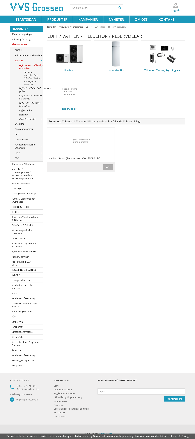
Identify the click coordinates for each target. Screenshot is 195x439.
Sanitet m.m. (27, 321)
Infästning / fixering (27, 39)
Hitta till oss (59, 412)
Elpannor (23, 114)
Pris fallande (115, 121)
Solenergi (27, 188)
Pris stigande (96, 121)
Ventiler (27, 212)
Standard (70, 121)
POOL (27, 293)
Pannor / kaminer (27, 256)
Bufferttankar (25, 110)
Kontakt (167, 19)
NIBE (29, 153)
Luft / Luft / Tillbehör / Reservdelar (31, 104)
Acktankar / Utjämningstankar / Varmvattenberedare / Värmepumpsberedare (27, 174)
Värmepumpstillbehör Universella (29, 146)
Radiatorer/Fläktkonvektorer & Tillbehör (27, 218)
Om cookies (60, 416)
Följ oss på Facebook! (24, 399)
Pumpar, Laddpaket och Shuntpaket (27, 200)
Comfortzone (29, 139)
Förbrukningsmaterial (27, 311)
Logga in (175, 10)
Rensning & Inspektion (23, 360)
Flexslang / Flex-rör (27, 206)
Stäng (185, 436)
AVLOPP (27, 275)
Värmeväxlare (27, 337)
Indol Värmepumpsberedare (28, 55)
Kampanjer (88, 19)
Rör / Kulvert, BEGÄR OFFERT (22, 263)
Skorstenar (27, 350)
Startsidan (26, 19)
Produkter (57, 19)
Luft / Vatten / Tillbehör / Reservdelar (31, 67)
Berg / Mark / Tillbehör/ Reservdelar (31, 97)
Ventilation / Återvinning (27, 298)
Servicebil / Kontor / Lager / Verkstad (27, 305)
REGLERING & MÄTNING (27, 269)
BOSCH (29, 50)
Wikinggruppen (105, 433)
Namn (82, 121)
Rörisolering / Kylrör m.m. (27, 164)
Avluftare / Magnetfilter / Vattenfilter (27, 245)
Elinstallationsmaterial (27, 331)
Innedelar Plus (30, 75)
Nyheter (116, 19)
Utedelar (28, 72)
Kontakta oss (19, 380)
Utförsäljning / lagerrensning (68, 397)
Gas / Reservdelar (31, 119)
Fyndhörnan (17, 326)
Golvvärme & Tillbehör (27, 225)
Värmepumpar (27, 44)
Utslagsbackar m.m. (21, 280)
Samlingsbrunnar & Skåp (27, 193)
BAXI (29, 134)
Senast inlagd (133, 121)
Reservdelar (29, 84)
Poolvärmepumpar (24, 128)
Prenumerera (174, 398)
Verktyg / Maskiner (27, 183)
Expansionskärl (27, 238)
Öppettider (59, 405)
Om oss (141, 19)
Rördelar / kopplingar (27, 34)
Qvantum (29, 123)
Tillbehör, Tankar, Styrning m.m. (33, 80)
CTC (29, 158)
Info (108, 167)
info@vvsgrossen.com (21, 394)
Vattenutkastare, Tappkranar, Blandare (27, 344)
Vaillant (29, 60)
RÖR (27, 316)
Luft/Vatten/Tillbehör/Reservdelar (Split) (31, 90)
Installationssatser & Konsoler (27, 287)
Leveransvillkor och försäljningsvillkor (72, 408)
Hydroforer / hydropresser (27, 251)
